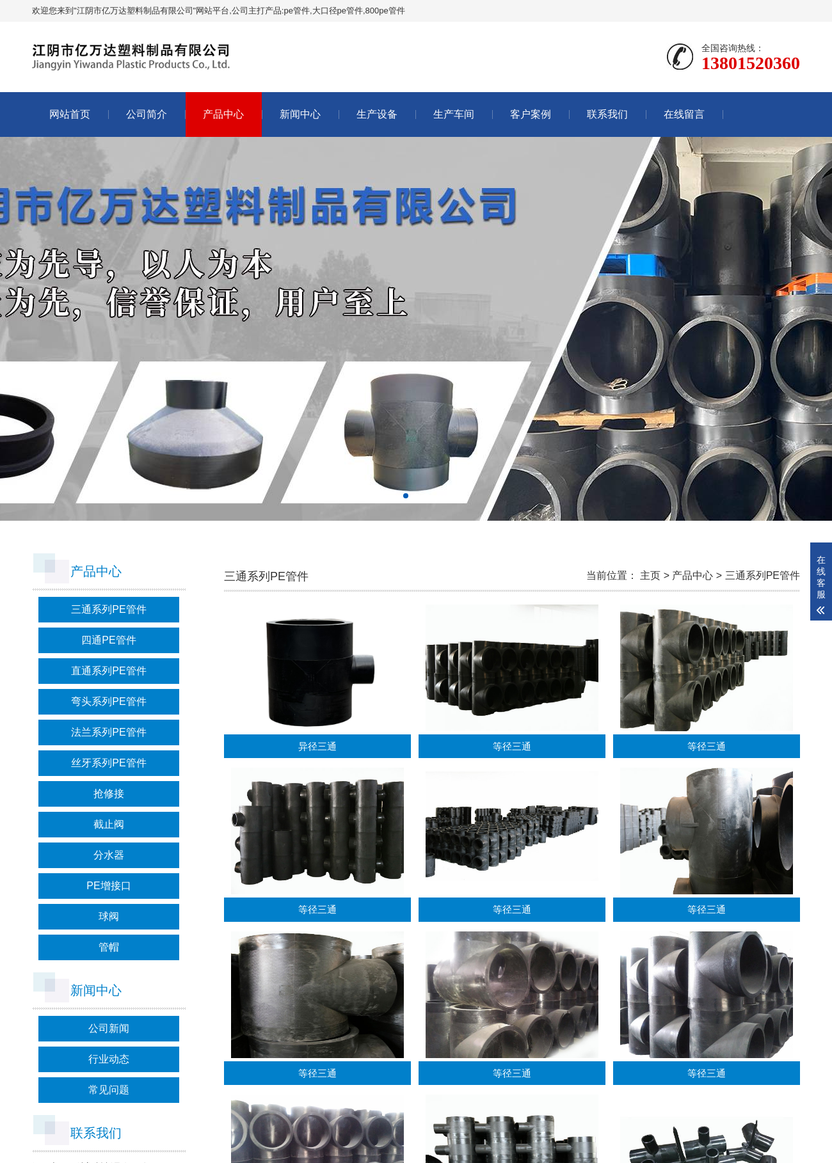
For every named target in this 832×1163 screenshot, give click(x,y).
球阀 (109, 916)
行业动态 (108, 1059)
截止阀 (108, 824)
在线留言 (684, 114)
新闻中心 (300, 114)
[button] (405, 495)
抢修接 (108, 793)
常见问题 (108, 1089)
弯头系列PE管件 (108, 701)
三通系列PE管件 (108, 609)
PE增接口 (108, 885)
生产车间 (453, 114)
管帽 (109, 947)
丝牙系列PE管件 (108, 762)
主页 (650, 575)
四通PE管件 (108, 640)
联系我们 (607, 114)
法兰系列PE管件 (108, 732)
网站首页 (69, 114)
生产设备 (376, 114)
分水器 (108, 855)
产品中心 (223, 114)
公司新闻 (108, 1028)
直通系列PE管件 (108, 670)
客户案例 (530, 114)
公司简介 (146, 114)
